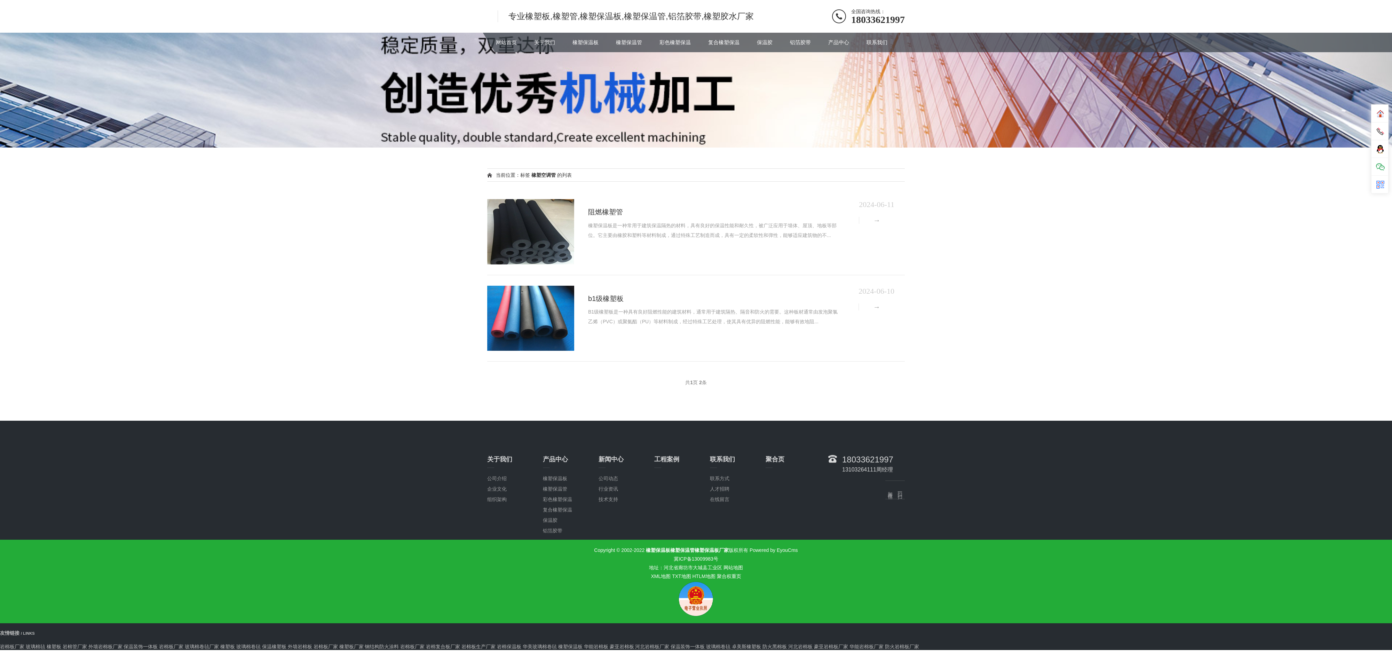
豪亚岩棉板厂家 (831, 646)
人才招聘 (719, 535)
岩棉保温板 (509, 646)
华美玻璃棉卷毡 (540, 646)
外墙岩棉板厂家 (105, 646)
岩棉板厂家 (12, 646)
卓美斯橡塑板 (746, 646)
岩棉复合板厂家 (443, 646)
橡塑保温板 (585, 42)
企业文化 (497, 535)
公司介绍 (497, 525)
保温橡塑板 (274, 646)
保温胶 (765, 42)
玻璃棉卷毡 (248, 646)
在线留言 (719, 545)
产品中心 (838, 42)
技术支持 (608, 545)
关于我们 (544, 42)
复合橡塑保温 (724, 42)
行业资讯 (608, 535)
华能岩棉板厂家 (866, 646)
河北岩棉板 (800, 646)
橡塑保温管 (629, 42)
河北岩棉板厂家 (652, 646)
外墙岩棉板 (300, 646)
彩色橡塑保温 (675, 42)
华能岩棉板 (596, 646)
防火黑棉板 (774, 646)
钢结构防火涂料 (382, 646)
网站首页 (506, 42)
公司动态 (608, 525)
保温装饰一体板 (141, 646)
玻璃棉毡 (35, 646)
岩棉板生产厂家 (478, 646)
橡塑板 (54, 646)
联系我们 (877, 42)
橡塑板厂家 (351, 646)
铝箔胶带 (800, 42)
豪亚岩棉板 (622, 646)
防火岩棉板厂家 (902, 646)
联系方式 (719, 525)
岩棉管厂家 (75, 646)
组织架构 (497, 545)
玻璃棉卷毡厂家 (202, 646)
